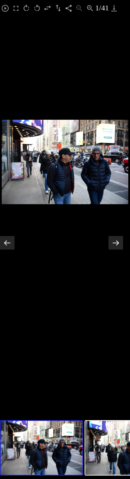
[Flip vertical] (58, 8)
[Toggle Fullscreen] (16, 8)
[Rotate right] (26, 8)
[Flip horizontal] (47, 8)
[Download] (114, 8)
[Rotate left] (37, 8)
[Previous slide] (7, 243)
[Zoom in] (90, 8)
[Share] (68, 8)
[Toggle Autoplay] (5, 8)
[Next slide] (116, 243)
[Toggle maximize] (124, 8)
